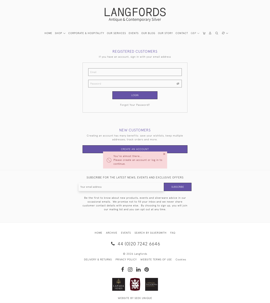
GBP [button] (194, 33)
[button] (210, 33)
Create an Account (135, 149)
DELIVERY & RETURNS (98, 259)
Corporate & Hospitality (86, 33)
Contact (182, 33)
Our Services (116, 33)
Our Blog (148, 33)
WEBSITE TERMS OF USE (156, 259)
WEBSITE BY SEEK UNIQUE (135, 298)
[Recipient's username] (121, 187)
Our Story (165, 33)
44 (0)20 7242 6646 (135, 243)
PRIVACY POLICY (126, 259)
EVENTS (126, 232)
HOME (48, 33)
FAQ (172, 232)
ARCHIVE (111, 232)
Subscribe (177, 186)
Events (134, 33)
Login (135, 95)
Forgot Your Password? (135, 104)
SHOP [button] (59, 33)
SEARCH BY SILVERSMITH (151, 232)
